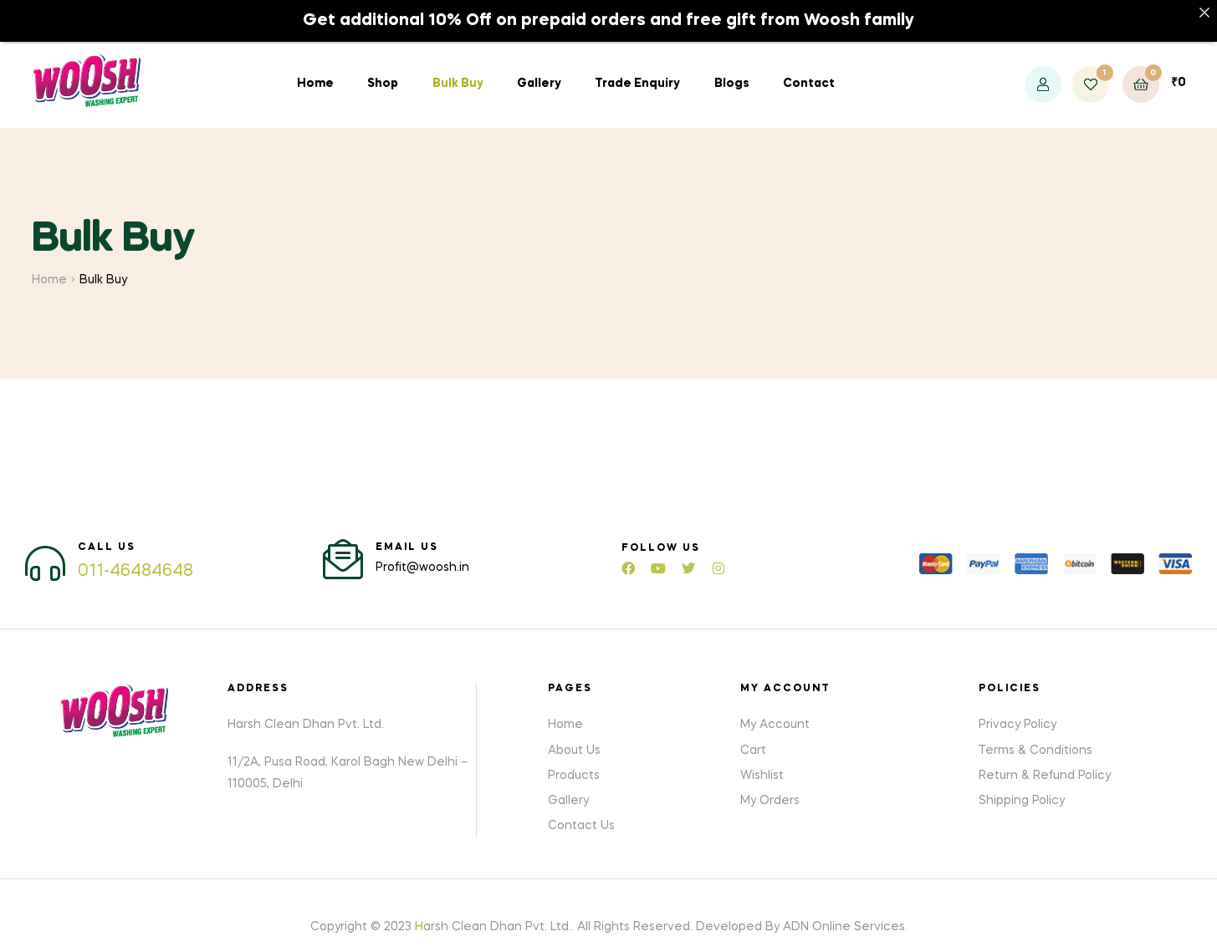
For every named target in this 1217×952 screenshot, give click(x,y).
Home (315, 71)
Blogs (731, 71)
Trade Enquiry (637, 71)
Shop (382, 71)
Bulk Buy (457, 71)
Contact (809, 71)
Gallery (539, 71)
